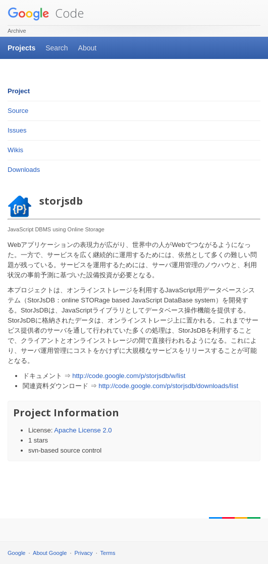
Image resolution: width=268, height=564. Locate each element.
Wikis (15, 150)
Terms (108, 553)
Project (19, 91)
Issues (17, 130)
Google (16, 553)
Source (18, 110)
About (87, 48)
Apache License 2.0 (83, 430)
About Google (50, 553)
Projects (21, 48)
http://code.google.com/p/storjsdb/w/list (128, 376)
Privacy (84, 553)
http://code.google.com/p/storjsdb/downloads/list (168, 386)
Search (56, 48)
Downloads (24, 169)
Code (46, 13)
